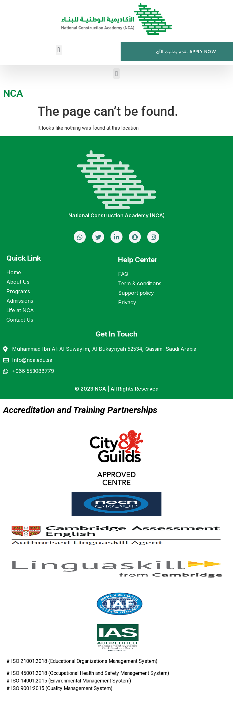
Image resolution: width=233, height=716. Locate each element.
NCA (13, 93)
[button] (59, 50)
